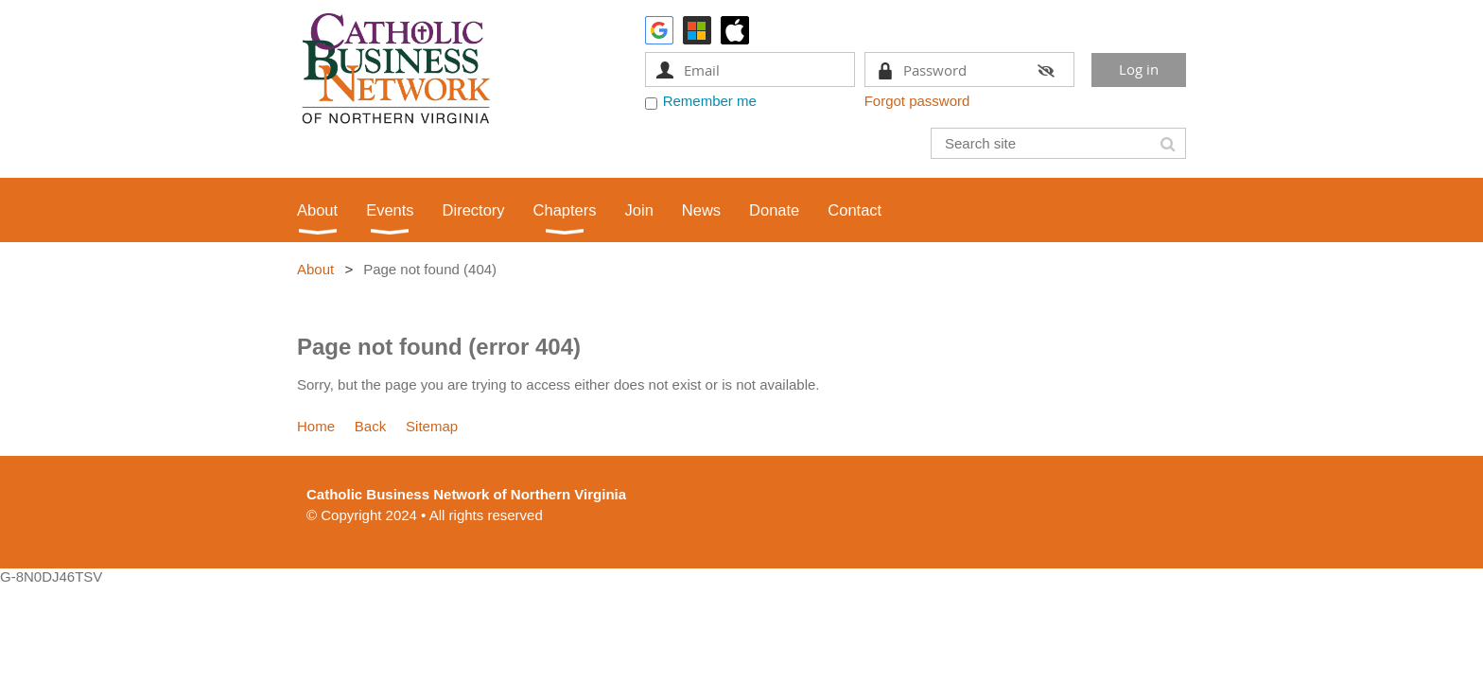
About (315, 269)
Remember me (710, 101)
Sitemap (432, 426)
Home (316, 426)
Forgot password (917, 101)
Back (370, 426)
